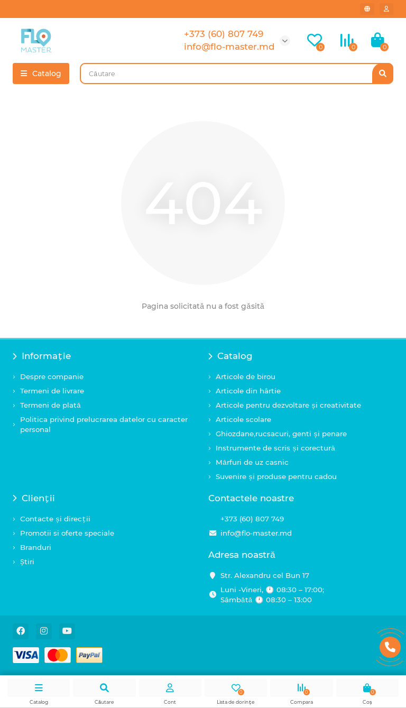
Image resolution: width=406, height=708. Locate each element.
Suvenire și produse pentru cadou (276, 476)
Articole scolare (243, 419)
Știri (27, 561)
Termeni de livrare (52, 391)
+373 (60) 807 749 (252, 518)
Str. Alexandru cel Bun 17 (264, 575)
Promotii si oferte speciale (67, 533)
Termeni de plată (50, 405)
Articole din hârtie (248, 391)
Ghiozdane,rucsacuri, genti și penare (281, 433)
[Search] (236, 73)
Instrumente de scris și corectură (275, 448)
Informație (42, 356)
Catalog (230, 356)
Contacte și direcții (55, 518)
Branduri (35, 547)
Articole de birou (245, 376)
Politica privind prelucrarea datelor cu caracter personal (104, 424)
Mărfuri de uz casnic (252, 462)
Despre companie (52, 376)
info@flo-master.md (256, 533)
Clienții (34, 498)
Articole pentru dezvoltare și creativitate (288, 405)
